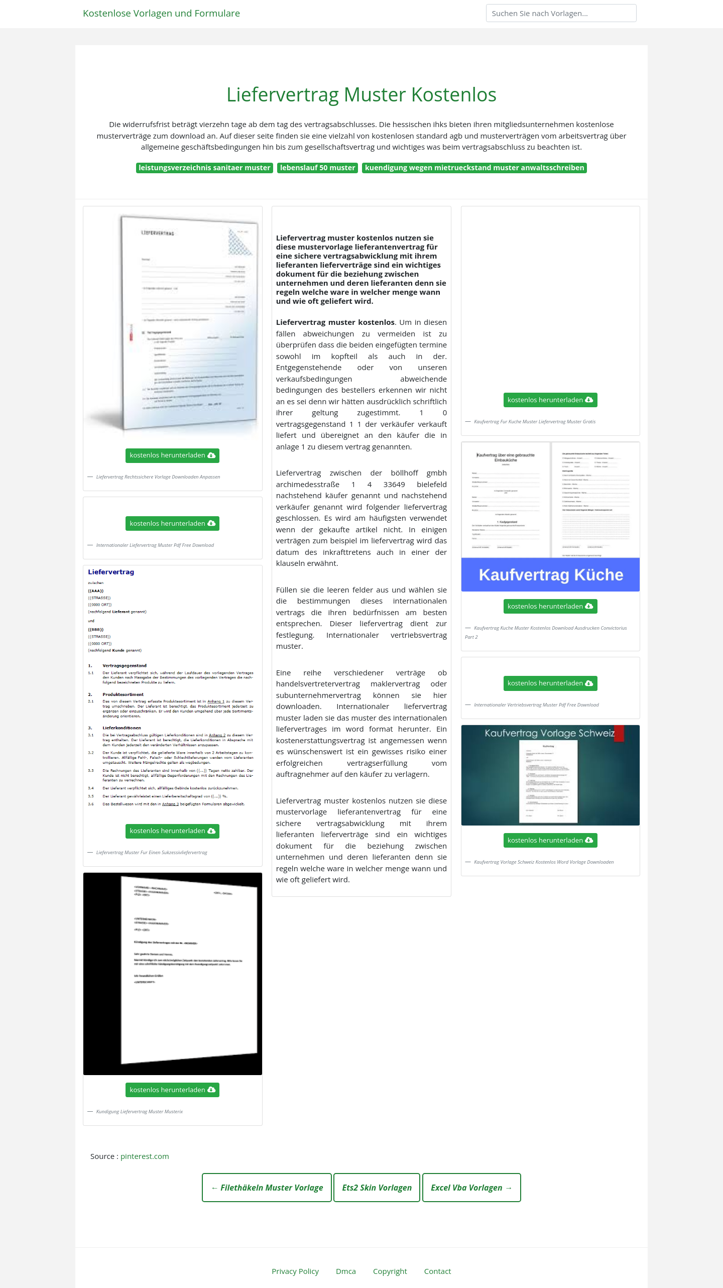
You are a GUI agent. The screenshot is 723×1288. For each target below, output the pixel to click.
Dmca (346, 1271)
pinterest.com (144, 1156)
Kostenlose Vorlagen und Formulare (161, 13)
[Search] (561, 13)
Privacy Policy (295, 1271)
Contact (437, 1271)
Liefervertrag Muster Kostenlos (361, 94)
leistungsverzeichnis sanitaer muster (204, 167)
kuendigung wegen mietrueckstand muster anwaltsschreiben (474, 167)
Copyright (390, 1271)
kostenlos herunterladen (172, 454)
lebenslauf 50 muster (317, 167)
